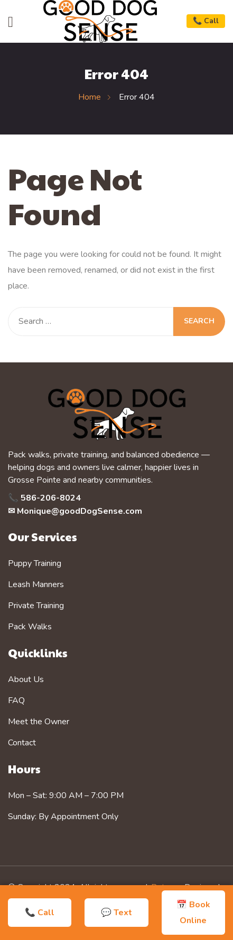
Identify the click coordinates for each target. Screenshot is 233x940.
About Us (26, 679)
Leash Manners (36, 584)
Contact (22, 743)
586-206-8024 (51, 498)
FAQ (16, 700)
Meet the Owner (38, 721)
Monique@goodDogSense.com (79, 511)
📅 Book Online (193, 912)
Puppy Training (34, 563)
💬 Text (116, 912)
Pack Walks (30, 626)
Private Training (36, 605)
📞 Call (206, 21)
